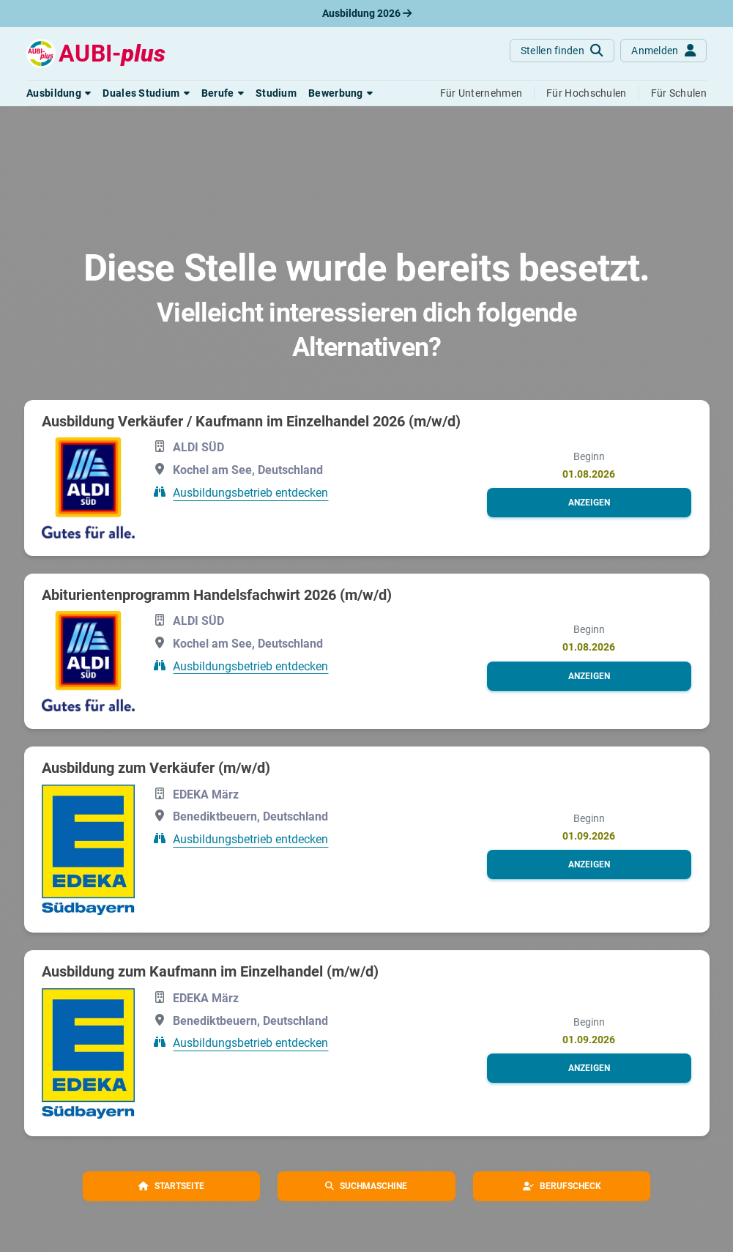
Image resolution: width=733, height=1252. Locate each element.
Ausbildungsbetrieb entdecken (250, 493)
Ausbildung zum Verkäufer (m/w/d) (156, 768)
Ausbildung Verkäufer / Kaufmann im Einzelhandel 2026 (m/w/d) (251, 421)
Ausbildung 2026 (367, 13)
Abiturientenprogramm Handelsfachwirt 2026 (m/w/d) (217, 595)
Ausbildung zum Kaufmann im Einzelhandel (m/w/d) (210, 971)
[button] (58, 93)
